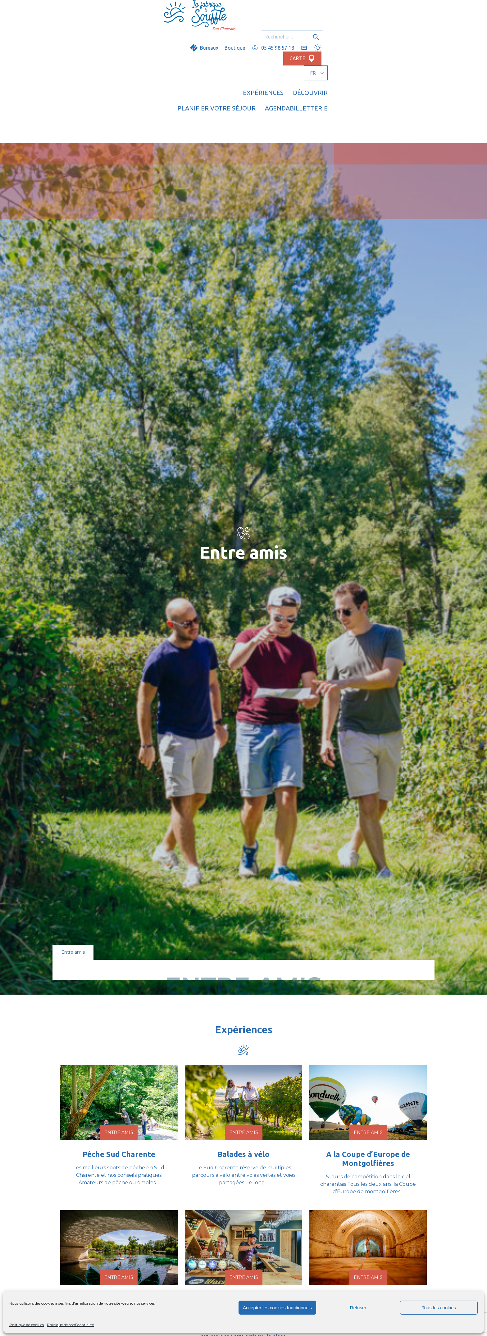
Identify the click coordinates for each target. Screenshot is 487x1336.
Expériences (193, 29)
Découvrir (240, 29)
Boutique (268, 11)
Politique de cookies (26, 1324)
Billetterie (406, 29)
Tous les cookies (439, 1307)
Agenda (364, 29)
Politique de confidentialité (70, 1324)
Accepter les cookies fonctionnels (277, 1307)
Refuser (358, 1307)
